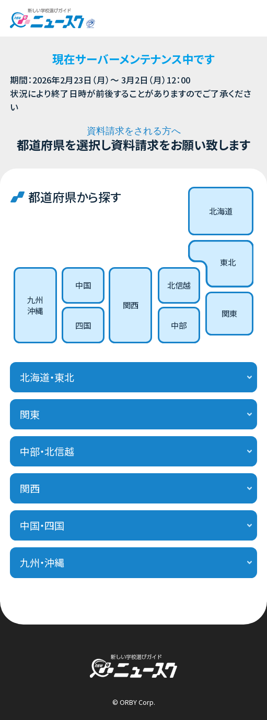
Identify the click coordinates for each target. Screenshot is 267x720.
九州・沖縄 (42, 562)
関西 (130, 304)
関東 (229, 313)
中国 (83, 285)
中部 (179, 325)
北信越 (179, 285)
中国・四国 (42, 525)
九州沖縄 (35, 305)
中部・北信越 (47, 451)
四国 (83, 325)
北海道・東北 (47, 377)
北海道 (221, 211)
